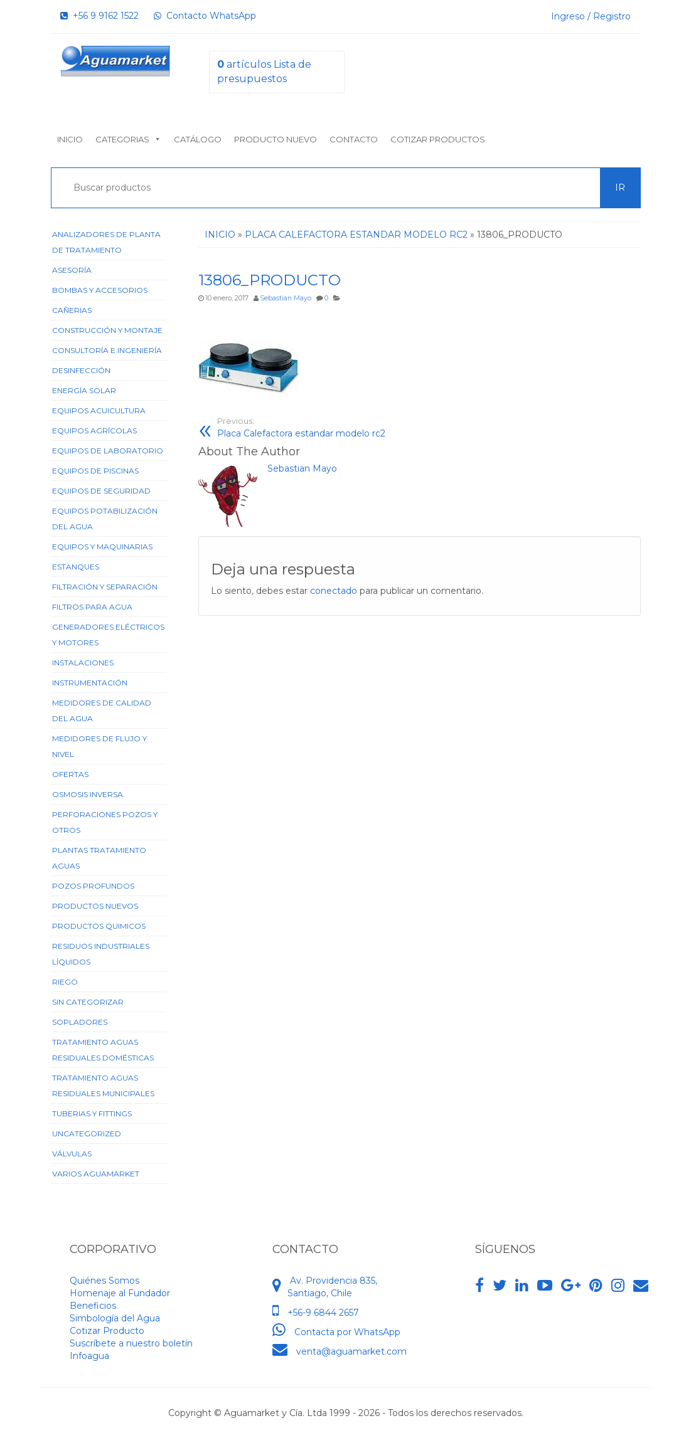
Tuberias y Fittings (92, 1113)
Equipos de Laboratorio (107, 450)
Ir (620, 187)
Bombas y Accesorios (99, 290)
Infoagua (89, 1355)
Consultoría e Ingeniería (107, 350)
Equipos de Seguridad (101, 490)
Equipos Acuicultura (99, 410)
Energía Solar (84, 390)
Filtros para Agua (92, 606)
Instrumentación (89, 682)
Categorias (128, 139)
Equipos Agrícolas (94, 430)
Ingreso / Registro (591, 16)
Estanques (75, 566)
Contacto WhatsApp (205, 15)
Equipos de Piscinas (95, 470)
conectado (333, 590)
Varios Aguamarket (95, 1173)
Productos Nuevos (95, 906)
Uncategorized (86, 1133)
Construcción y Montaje (107, 330)
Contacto (353, 139)
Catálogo (198, 139)
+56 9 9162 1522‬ (99, 15)
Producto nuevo (275, 139)
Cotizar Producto (107, 1330)
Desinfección (81, 370)
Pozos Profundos (93, 886)
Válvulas (72, 1153)
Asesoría (72, 270)
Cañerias (72, 310)
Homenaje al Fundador (120, 1293)
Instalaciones (83, 662)
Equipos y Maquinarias (102, 546)
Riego (65, 981)
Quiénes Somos (104, 1280)
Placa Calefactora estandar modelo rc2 (313, 427)
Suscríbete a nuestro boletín (131, 1343)
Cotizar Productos (437, 139)
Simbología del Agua (115, 1318)
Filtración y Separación (105, 586)
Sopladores (79, 1022)
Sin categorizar (88, 1002)
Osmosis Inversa (87, 794)
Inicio (70, 139)
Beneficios (93, 1305)
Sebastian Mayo (285, 298)
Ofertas (70, 774)
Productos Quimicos (99, 926)
